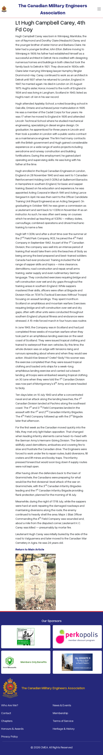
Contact (6, 713)
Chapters (6, 720)
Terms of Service (63, 720)
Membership (60, 713)
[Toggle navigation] (99, 9)
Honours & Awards (12, 728)
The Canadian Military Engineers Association (52, 8)
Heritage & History (64, 728)
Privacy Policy (9, 736)
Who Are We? (9, 705)
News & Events (62, 705)
